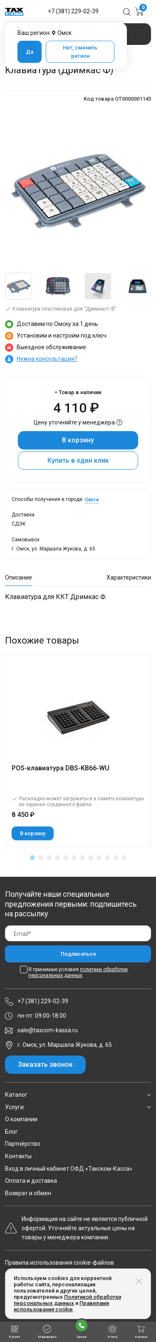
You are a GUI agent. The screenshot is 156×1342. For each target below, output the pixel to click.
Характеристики (128, 577)
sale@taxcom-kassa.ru (47, 1030)
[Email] (78, 933)
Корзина (141, 1332)
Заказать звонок (45, 1064)
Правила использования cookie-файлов (59, 1262)
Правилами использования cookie (61, 1306)
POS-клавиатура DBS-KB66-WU (60, 768)
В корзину (78, 440)
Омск (92, 499)
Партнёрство (22, 1143)
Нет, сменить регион (80, 51)
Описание (18, 577)
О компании (21, 1119)
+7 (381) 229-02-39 (73, 11)
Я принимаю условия (78, 972)
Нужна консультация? (47, 358)
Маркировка (47, 1332)
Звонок (81, 1328)
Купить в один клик (78, 460)
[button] (32, 857)
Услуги (14, 1107)
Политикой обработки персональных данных (67, 1300)
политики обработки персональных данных (78, 972)
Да (29, 52)
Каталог (16, 1094)
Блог (11, 1131)
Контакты (18, 1156)
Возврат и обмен (28, 1193)
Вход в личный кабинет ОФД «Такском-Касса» (68, 1168)
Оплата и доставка (31, 1180)
